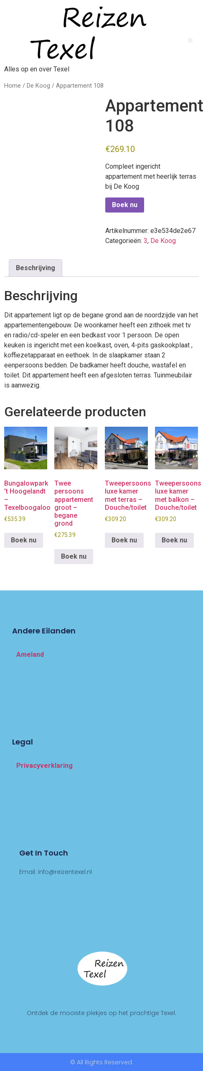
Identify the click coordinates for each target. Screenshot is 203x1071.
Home (12, 85)
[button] (190, 40)
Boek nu (124, 205)
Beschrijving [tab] (35, 268)
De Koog (38, 85)
